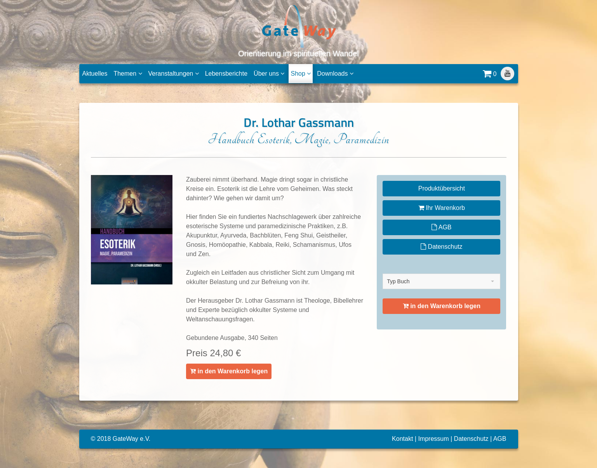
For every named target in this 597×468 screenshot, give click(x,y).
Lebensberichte (226, 73)
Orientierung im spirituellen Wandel (298, 31)
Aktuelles (95, 73)
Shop (301, 73)
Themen (127, 73)
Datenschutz (441, 246)
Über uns (269, 73)
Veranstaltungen (173, 73)
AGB (441, 227)
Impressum (433, 438)
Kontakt (402, 438)
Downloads (335, 73)
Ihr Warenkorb (441, 208)
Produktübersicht (441, 188)
